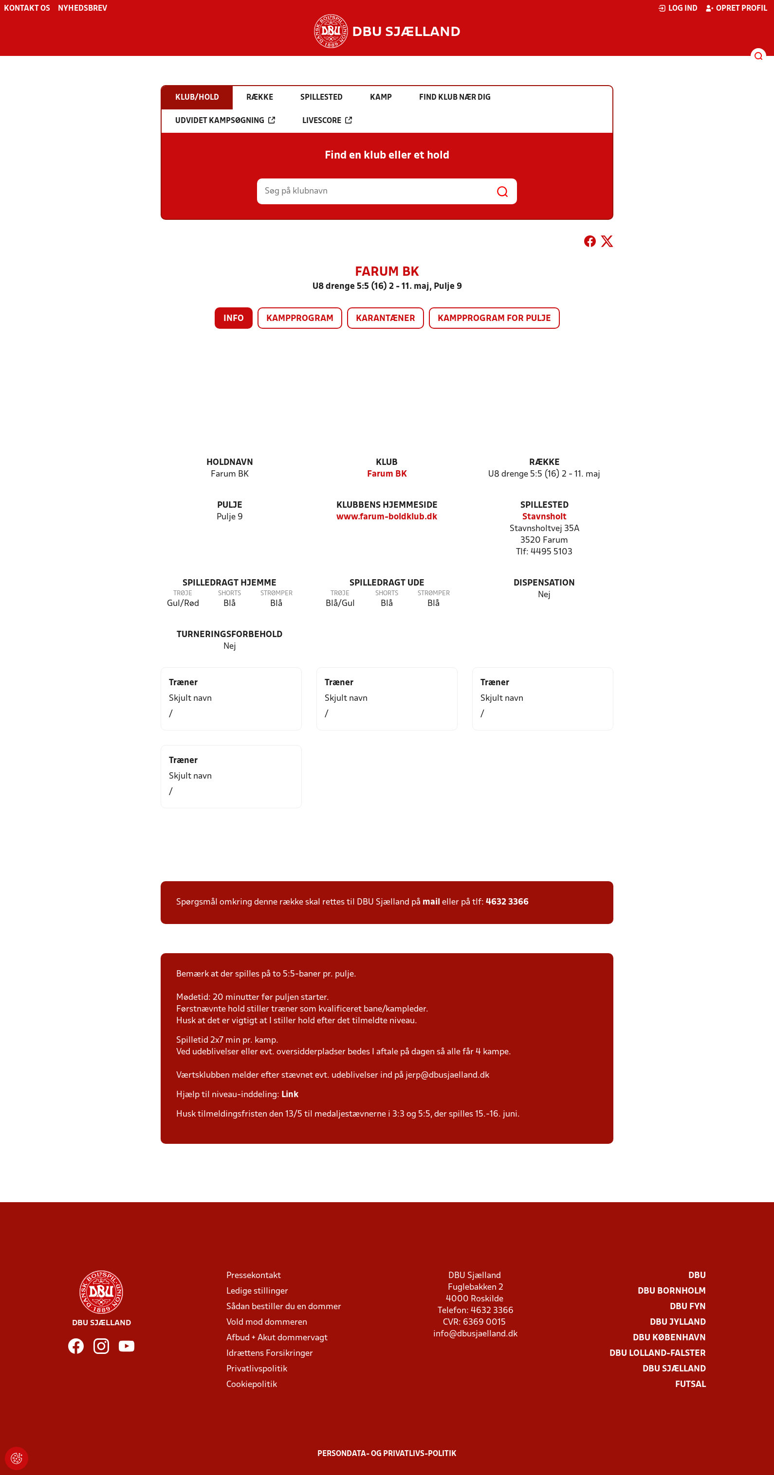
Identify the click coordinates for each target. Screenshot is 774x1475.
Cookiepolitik (251, 1385)
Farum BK (387, 474)
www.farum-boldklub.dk (386, 517)
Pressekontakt (253, 1276)
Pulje (229, 505)
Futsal (690, 1385)
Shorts (229, 593)
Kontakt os (27, 8)
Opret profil (736, 8)
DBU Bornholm (672, 1291)
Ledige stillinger (257, 1291)
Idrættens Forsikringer (269, 1354)
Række (544, 463)
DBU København (669, 1338)
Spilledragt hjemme (229, 583)
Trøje (182, 593)
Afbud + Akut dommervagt (277, 1338)
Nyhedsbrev (82, 8)
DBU (697, 1276)
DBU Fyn (688, 1307)
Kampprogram (299, 319)
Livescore (327, 120)
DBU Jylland (678, 1322)
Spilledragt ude (387, 583)
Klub (387, 463)
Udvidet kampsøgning (225, 120)
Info (233, 319)
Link (289, 1095)
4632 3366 (507, 902)
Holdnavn (229, 463)
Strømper (276, 593)
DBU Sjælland (674, 1369)
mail (431, 902)
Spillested (544, 505)
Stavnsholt (544, 517)
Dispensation (544, 583)
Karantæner (385, 319)
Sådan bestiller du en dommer (283, 1307)
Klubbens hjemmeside (387, 505)
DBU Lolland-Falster (657, 1354)
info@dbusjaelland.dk (475, 1334)
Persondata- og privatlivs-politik (387, 1454)
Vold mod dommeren (266, 1322)
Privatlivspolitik (256, 1369)
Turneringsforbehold (229, 635)
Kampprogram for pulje (494, 319)
